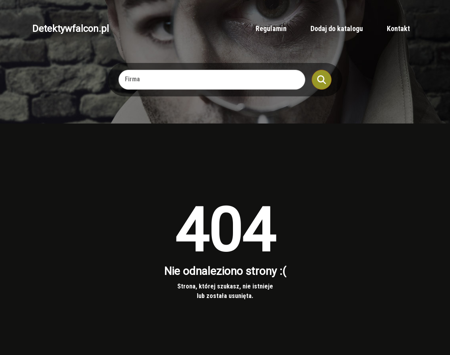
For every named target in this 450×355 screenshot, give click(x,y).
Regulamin (271, 28)
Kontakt (398, 28)
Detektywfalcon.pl (70, 28)
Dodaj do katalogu (336, 28)
